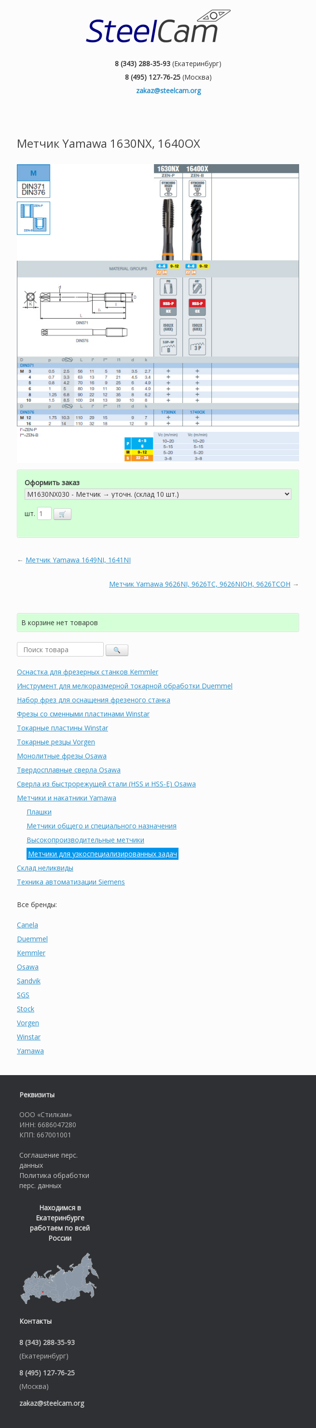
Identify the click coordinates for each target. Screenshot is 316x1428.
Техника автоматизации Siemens (71, 881)
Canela (27, 924)
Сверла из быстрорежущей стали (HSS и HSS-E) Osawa (106, 783)
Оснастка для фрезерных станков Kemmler (87, 671)
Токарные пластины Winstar (62, 727)
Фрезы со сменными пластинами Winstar (83, 713)
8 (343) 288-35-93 (142, 63)
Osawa (28, 966)
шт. (31, 513)
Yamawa (30, 1050)
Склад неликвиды (45, 867)
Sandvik (29, 980)
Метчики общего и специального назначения (102, 825)
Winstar (29, 1036)
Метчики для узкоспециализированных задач (102, 853)
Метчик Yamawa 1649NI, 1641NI (78, 559)
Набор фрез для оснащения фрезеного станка (93, 699)
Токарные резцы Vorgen (56, 741)
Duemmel (32, 938)
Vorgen (28, 1022)
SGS (23, 994)
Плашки (39, 811)
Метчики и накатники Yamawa (66, 797)
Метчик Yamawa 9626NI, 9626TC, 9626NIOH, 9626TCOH (199, 583)
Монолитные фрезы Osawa (62, 755)
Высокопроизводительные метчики (85, 839)
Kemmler (31, 952)
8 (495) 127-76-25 (152, 77)
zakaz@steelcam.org (168, 90)
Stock (25, 1008)
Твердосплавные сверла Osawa (69, 769)
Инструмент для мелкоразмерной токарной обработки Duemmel (125, 685)
